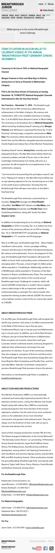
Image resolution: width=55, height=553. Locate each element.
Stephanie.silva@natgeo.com (14, 515)
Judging (19, 18)
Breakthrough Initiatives (8, 547)
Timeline (4, 15)
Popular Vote (29, 18)
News (48, 15)
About (38, 15)
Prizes (11, 15)
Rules (17, 15)
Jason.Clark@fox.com (35, 528)
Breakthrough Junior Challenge (12, 7)
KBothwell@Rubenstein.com (13, 491)
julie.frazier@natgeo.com (37, 508)
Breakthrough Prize (8, 542)
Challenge (5, 18)
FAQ (43, 15)
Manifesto (39, 18)
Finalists (24, 15)
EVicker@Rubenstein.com (37, 495)
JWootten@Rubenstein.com (41, 484)
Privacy (51, 541)
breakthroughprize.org (11, 378)
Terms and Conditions (38, 541)
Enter (13, 18)
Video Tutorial (48, 10)
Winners (32, 15)
